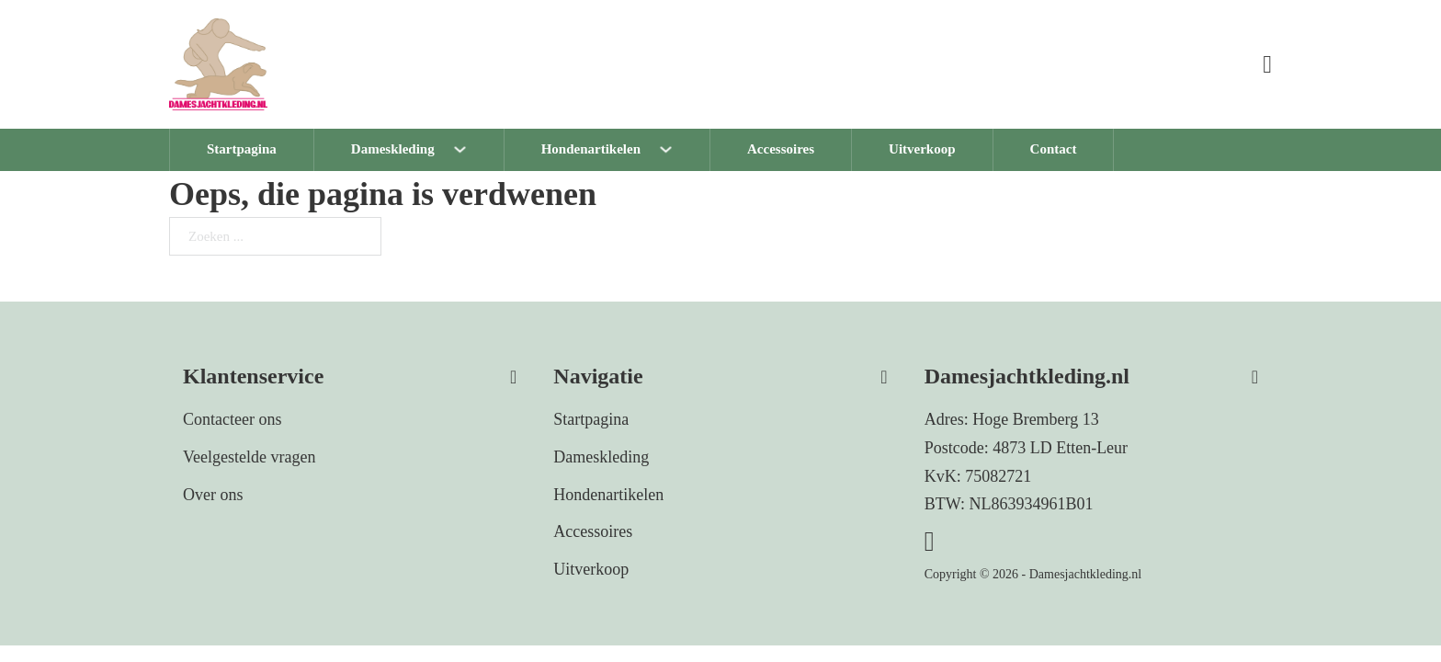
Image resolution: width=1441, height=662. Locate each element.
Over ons (213, 494)
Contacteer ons (232, 419)
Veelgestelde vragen (249, 457)
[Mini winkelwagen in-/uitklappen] (1267, 64)
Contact (1053, 149)
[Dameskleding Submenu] (478, 149)
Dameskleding (393, 149)
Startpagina (242, 149)
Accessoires (780, 149)
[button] (349, 370)
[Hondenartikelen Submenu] (684, 149)
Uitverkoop (922, 149)
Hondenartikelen (591, 149)
